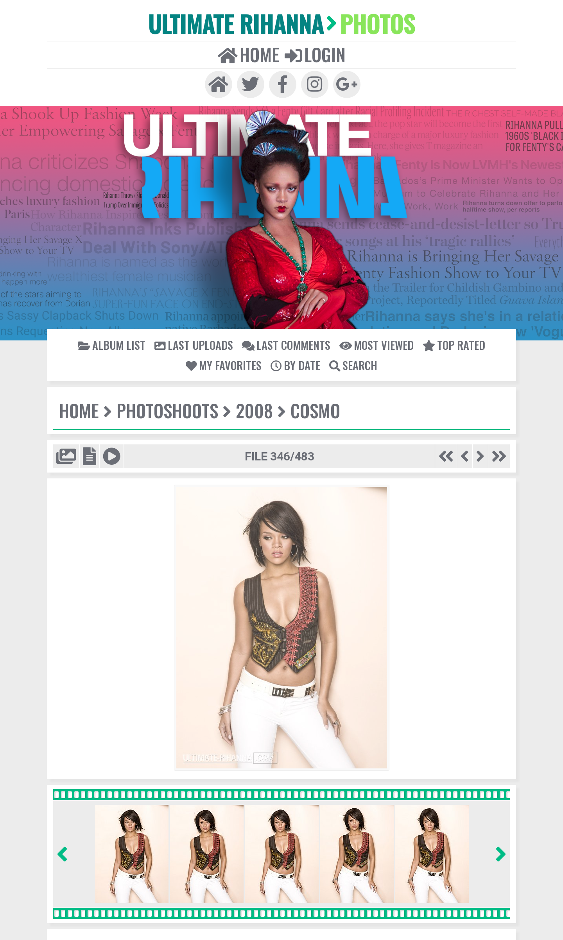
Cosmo (311, 408)
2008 (252, 408)
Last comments (286, 343)
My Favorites (224, 363)
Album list (115, 343)
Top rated (450, 343)
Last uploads (195, 343)
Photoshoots (166, 408)
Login (314, 53)
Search (352, 363)
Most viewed (374, 343)
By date (295, 363)
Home (249, 53)
